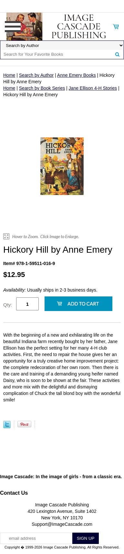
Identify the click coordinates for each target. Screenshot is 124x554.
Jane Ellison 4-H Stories (93, 88)
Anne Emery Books (76, 75)
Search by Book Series (42, 88)
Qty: (7, 304)
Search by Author (36, 75)
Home (9, 75)
